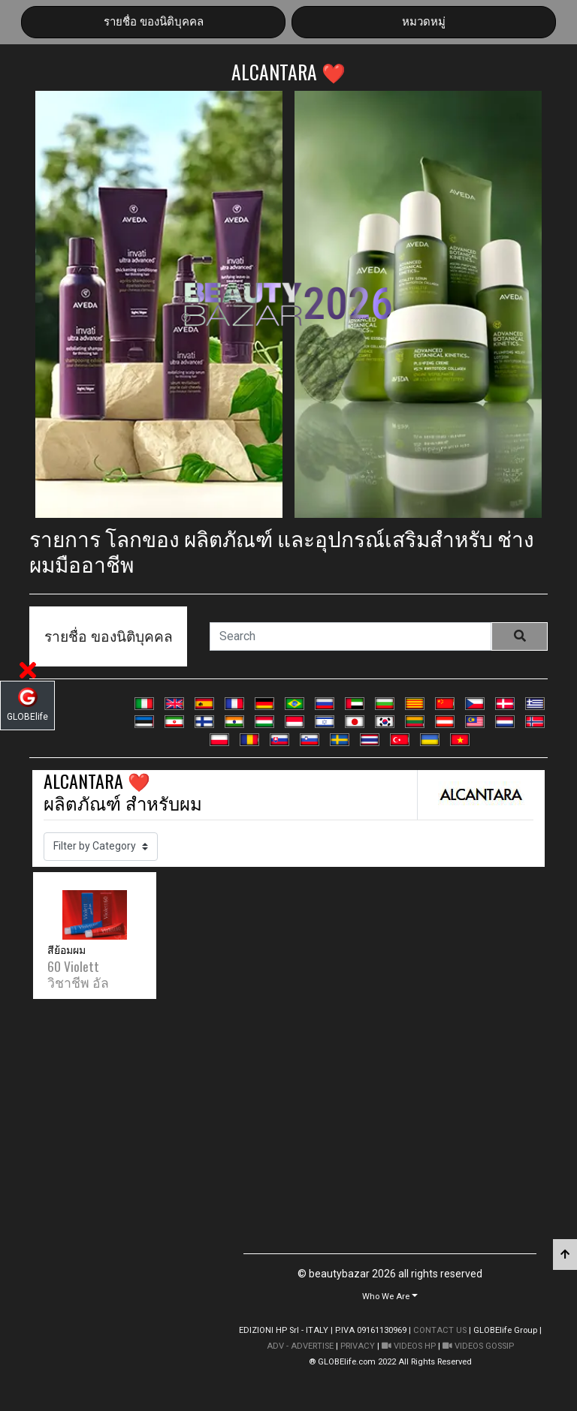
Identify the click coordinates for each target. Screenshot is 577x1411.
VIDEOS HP (409, 1346)
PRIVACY (357, 1346)
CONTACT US (440, 1330)
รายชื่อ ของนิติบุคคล (154, 22)
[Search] (350, 636)
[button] (389, 1296)
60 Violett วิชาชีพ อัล (78, 973)
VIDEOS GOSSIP (478, 1346)
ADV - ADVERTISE (300, 1346)
